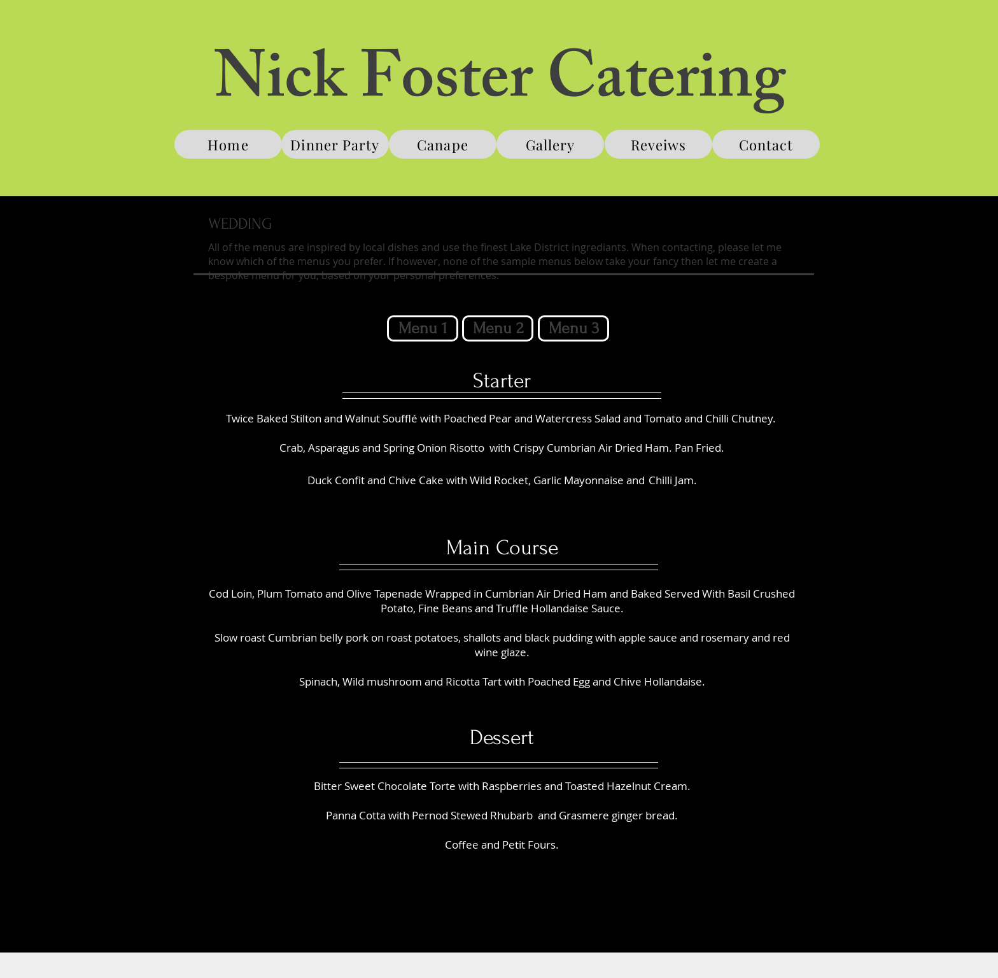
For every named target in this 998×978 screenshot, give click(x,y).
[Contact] (766, 144)
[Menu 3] (573, 328)
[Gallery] (550, 144)
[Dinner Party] (335, 144)
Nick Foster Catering (499, 85)
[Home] (228, 144)
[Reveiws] (658, 144)
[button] (497, 328)
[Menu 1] (422, 328)
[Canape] (442, 144)
